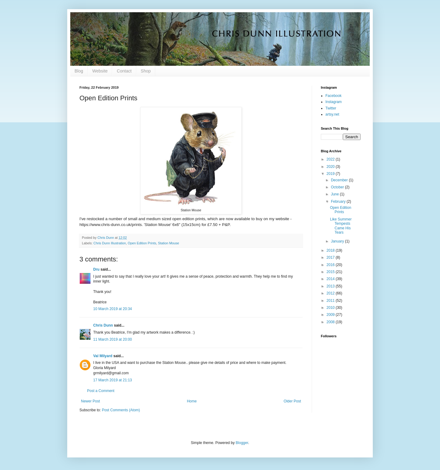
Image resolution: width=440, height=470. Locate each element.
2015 (331, 272)
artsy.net (332, 114)
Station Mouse (168, 243)
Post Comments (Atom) (121, 410)
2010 (331, 307)
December (340, 180)
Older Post (292, 401)
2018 (331, 250)
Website (100, 70)
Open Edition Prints (142, 243)
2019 (331, 174)
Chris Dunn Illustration (110, 243)
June (335, 194)
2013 (331, 286)
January (338, 241)
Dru (96, 269)
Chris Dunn (103, 325)
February (338, 201)
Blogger (242, 443)
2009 (331, 315)
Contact (124, 70)
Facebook (333, 96)
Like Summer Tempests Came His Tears (341, 226)
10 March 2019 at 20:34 (112, 309)
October (338, 187)
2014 (331, 279)
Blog (79, 70)
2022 (331, 159)
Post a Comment (100, 391)
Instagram (333, 102)
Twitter (330, 108)
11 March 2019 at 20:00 (112, 339)
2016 (331, 265)
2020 (331, 167)
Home (192, 401)
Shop (146, 70)
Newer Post (90, 401)
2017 (331, 257)
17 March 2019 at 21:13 (112, 380)
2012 (331, 293)
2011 (331, 300)
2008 (331, 322)
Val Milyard (102, 356)
